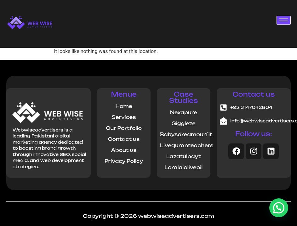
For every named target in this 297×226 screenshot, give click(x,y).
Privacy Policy (124, 161)
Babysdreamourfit (186, 134)
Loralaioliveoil (183, 167)
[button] (278, 207)
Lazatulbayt (183, 156)
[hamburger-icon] (284, 20)
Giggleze (184, 123)
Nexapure (183, 113)
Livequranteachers (187, 145)
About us (123, 150)
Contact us (124, 139)
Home (124, 106)
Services (124, 117)
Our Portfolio (124, 128)
